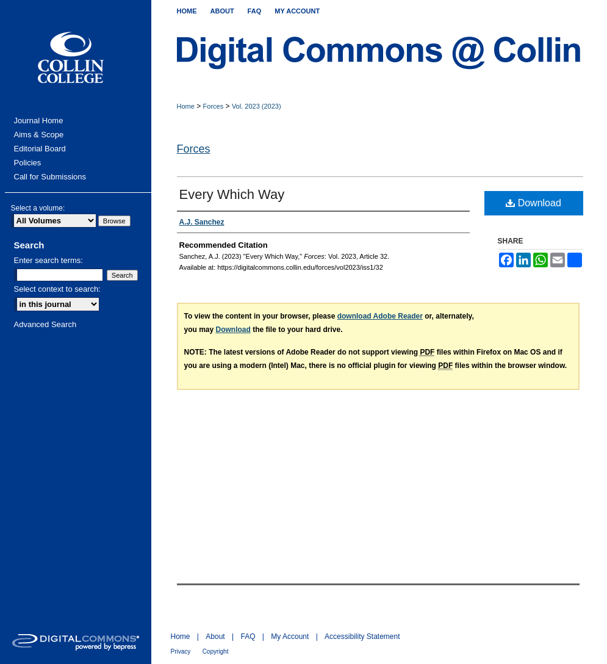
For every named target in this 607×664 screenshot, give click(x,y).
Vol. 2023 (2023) (256, 106)
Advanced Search (45, 324)
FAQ (247, 636)
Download (533, 203)
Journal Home (38, 120)
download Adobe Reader (380, 316)
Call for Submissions (50, 176)
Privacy (181, 651)
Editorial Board (40, 148)
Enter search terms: (48, 260)
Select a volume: (38, 208)
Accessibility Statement (362, 636)
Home (186, 106)
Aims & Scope (39, 134)
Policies (27, 162)
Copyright (216, 651)
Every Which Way (232, 194)
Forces (213, 106)
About (215, 636)
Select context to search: (57, 289)
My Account (290, 636)
